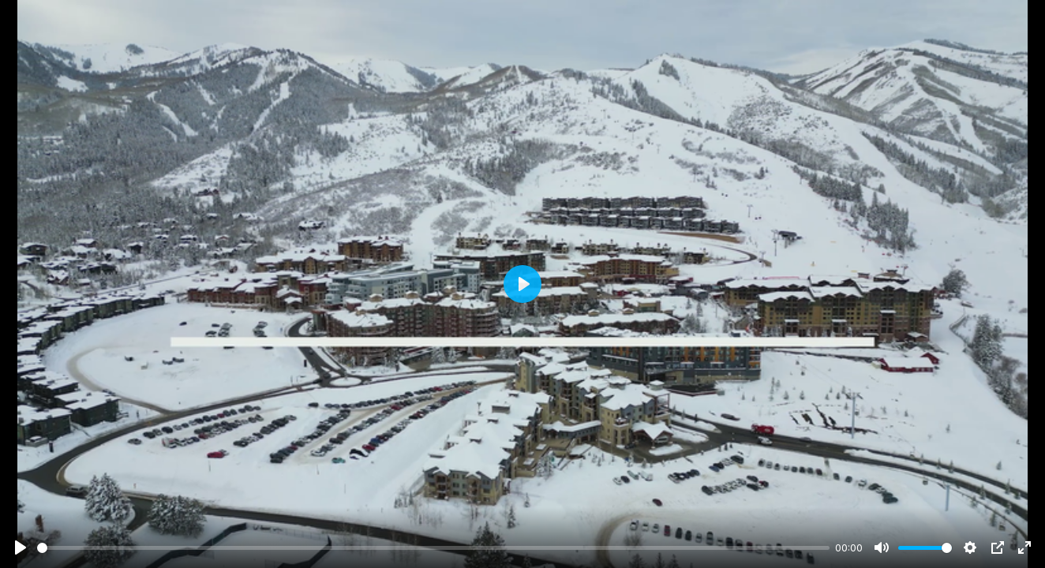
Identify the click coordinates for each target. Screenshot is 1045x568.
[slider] (433, 547)
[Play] (20, 547)
